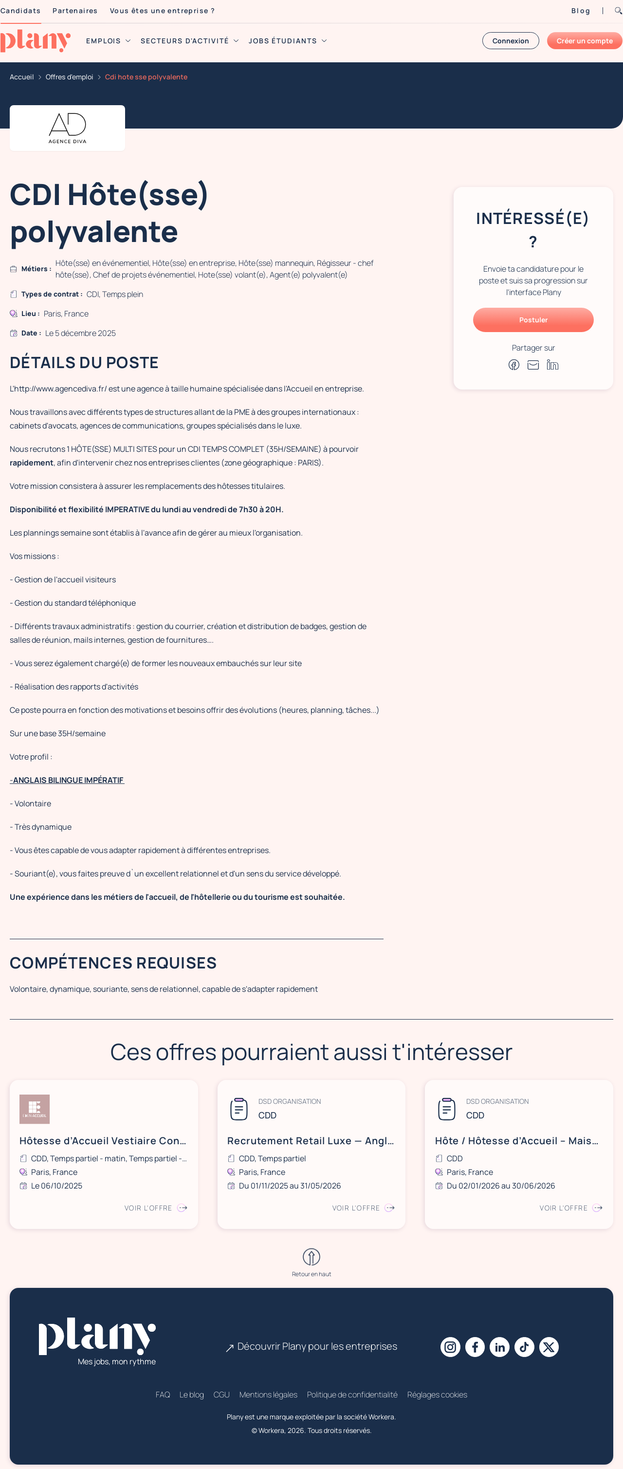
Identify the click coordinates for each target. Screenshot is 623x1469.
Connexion (499, 40)
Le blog (192, 1389)
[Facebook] (472, 1342)
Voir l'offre (154, 1204)
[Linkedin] (500, 1342)
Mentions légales (268, 1389)
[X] (554, 1342)
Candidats (32, 10)
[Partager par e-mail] (533, 365)
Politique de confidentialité (352, 1389)
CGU (222, 1389)
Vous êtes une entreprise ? (173, 10)
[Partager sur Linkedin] (553, 364)
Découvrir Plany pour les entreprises (311, 1340)
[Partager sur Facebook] (514, 364)
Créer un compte (574, 40)
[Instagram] (445, 1342)
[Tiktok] (527, 1342)
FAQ (163, 1389)
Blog (570, 10)
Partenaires (87, 10)
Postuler (533, 319)
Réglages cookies (437, 1389)
